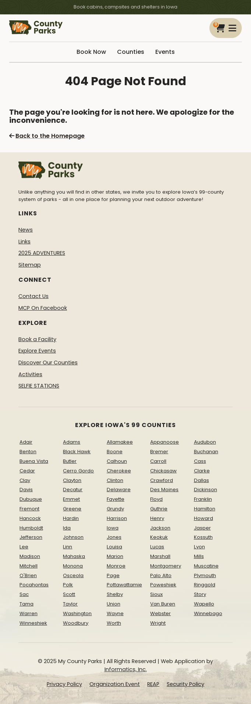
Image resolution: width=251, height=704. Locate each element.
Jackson (160, 527)
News (25, 229)
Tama (26, 603)
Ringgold (204, 584)
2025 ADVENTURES (41, 253)
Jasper (202, 527)
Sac (24, 594)
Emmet (71, 499)
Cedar (27, 470)
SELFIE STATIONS (38, 385)
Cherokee (119, 470)
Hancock (30, 518)
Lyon (199, 546)
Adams (71, 441)
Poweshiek (163, 584)
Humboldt (31, 527)
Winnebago (208, 613)
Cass (200, 461)
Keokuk (159, 537)
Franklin (203, 499)
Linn (67, 546)
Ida (67, 527)
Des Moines (164, 489)
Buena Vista (34, 461)
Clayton (72, 480)
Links (24, 241)
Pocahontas (34, 584)
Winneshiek (33, 623)
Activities (30, 374)
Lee (24, 546)
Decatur (72, 489)
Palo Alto (161, 575)
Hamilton (204, 508)
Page (113, 575)
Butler (70, 461)
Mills (199, 556)
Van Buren (162, 603)
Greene (72, 508)
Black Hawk (77, 451)
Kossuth (203, 537)
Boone (115, 451)
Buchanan (206, 451)
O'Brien (28, 575)
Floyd (156, 499)
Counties (130, 52)
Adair (26, 441)
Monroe (116, 565)
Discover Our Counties (48, 362)
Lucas (157, 546)
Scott (69, 594)
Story (200, 594)
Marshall (160, 556)
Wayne (115, 613)
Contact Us (33, 296)
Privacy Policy (64, 684)
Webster (160, 613)
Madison (30, 556)
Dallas (201, 480)
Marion (115, 556)
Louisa (114, 546)
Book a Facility (37, 339)
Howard (203, 518)
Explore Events (37, 350)
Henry (157, 518)
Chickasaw (163, 470)
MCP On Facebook (42, 308)
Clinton (115, 480)
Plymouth (205, 575)
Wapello (204, 603)
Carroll (158, 461)
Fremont (29, 508)
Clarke (202, 470)
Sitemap (29, 264)
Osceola (73, 575)
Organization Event (114, 684)
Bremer (159, 451)
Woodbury (75, 623)
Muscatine (206, 565)
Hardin (71, 518)
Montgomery (165, 565)
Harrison (117, 518)
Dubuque (31, 499)
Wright (158, 623)
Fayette (115, 499)
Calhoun (117, 461)
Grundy (115, 508)
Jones (114, 537)
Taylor (70, 603)
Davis (26, 489)
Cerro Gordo (78, 470)
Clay (25, 480)
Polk (68, 584)
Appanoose (164, 441)
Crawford (161, 480)
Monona (73, 565)
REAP (153, 684)
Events (165, 52)
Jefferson (31, 537)
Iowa (113, 527)
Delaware (119, 489)
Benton (28, 451)
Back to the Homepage (47, 136)
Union (113, 603)
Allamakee (120, 441)
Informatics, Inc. (126, 669)
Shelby (115, 594)
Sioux (156, 594)
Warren (29, 613)
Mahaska (74, 556)
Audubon (205, 441)
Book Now (91, 52)
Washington (77, 613)
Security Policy (185, 684)
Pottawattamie (124, 584)
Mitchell (29, 565)
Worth (114, 623)
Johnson (73, 537)
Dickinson (205, 489)
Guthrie (158, 508)
